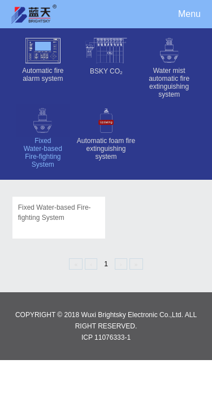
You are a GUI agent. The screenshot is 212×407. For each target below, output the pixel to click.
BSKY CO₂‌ (106, 54)
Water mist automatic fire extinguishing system (169, 66)
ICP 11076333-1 (106, 337)
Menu (189, 14)
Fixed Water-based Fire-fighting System (43, 136)
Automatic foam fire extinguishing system (106, 132)
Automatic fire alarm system (43, 58)
